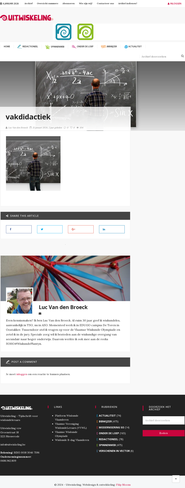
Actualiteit (107, 409)
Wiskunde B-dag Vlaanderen (72, 434)
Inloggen (174, 3)
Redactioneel (108, 433)
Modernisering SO (111, 421)
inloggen (21, 374)
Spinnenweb (107, 439)
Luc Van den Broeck (17, 127)
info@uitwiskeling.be (12, 438)
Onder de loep (109, 427)
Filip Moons (123, 479)
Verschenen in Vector (114, 445)
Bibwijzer (105, 415)
